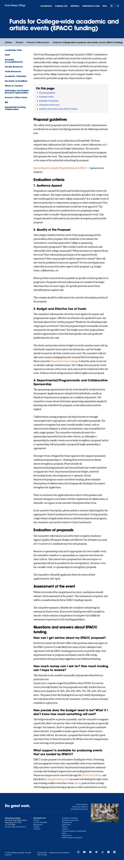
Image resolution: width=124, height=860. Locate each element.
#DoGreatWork (82, 804)
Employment (67, 822)
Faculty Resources (14, 67)
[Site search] (118, 5)
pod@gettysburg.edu (79, 809)
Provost (19, 42)
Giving (64, 827)
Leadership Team (13, 50)
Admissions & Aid (90, 6)
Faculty (36, 827)
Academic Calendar (70, 818)
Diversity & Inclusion (70, 820)
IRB (6, 102)
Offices (8, 42)
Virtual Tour (66, 835)
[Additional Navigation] (111, 5)
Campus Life (61, 6)
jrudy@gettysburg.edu (56, 779)
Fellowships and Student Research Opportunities (17, 91)
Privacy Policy (42, 852)
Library (65, 829)
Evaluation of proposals (48, 101)
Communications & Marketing (74, 831)
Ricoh (78, 783)
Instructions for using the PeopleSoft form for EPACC (60, 168)
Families (36, 829)
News (64, 833)
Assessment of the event (49, 105)
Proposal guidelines (47, 93)
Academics (46, 6)
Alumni (36, 820)
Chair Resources (13, 71)
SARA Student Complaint (72, 838)
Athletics (75, 6)
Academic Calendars (15, 76)
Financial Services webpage (64, 361)
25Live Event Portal (91, 775)
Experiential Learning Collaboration (15, 108)
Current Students (40, 822)
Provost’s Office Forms (38, 42)
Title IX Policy (42, 855)
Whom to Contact (14, 86)
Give (104, 6)
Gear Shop (66, 824)
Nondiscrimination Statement (59, 852)
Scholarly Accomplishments (14, 60)
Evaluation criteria (46, 97)
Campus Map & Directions (15, 827)
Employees (37, 824)
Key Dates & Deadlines (16, 81)
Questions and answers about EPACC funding (58, 109)
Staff (7, 55)
